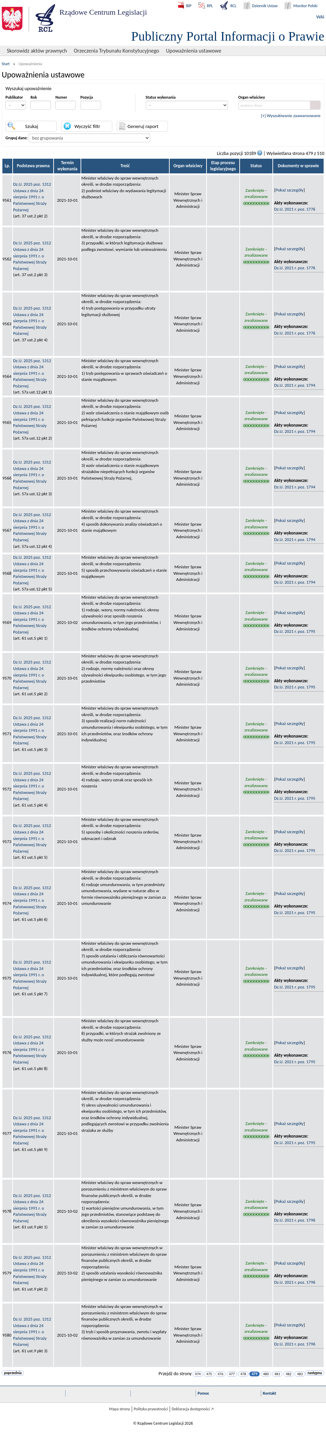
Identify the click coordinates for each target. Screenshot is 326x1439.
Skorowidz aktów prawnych (37, 50)
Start (6, 63)
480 (266, 1374)
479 (254, 1374)
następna (315, 1373)
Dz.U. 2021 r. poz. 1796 (294, 1220)
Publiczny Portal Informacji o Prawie (227, 36)
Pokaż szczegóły (289, 190)
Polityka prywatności (151, 1409)
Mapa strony (119, 1409)
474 (198, 1374)
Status (256, 165)
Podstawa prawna (33, 165)
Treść (125, 165)
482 (289, 1374)
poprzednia (13, 1373)
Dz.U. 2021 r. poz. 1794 (294, 385)
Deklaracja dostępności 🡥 (193, 1409)
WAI (320, 17)
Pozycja (87, 97)
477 (232, 1374)
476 (221, 1374)
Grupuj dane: (16, 138)
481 (277, 1374)
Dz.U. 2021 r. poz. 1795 (294, 631)
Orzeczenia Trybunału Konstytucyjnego (116, 50)
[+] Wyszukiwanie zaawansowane (291, 115)
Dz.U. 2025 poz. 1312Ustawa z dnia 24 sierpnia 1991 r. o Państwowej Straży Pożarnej (32, 197)
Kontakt (269, 1393)
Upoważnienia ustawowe (193, 50)
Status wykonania (161, 97)
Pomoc (203, 1393)
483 (300, 1374)
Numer (61, 97)
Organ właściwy (251, 97)
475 (209, 1374)
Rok (33, 97)
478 (243, 1374)
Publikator (14, 97)
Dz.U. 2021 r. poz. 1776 (294, 209)
